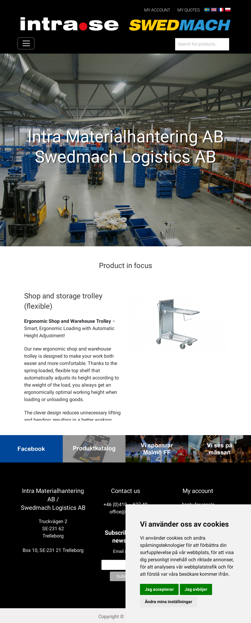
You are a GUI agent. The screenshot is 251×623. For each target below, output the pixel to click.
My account (157, 10)
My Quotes (188, 10)
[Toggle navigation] (25, 44)
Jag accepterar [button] (159, 589)
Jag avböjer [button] (196, 589)
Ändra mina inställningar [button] (168, 601)
